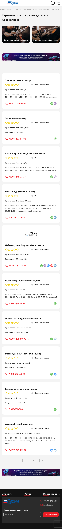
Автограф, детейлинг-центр (19, 424)
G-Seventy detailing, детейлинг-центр (24, 245)
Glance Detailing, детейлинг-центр (23, 318)
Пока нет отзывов (41, 84)
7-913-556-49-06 (17, 374)
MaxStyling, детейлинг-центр (20, 191)
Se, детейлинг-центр (15, 118)
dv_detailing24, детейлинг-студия (22, 280)
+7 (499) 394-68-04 (51, 501)
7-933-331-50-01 (16, 409)
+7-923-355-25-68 (18, 103)
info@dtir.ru (48, 505)
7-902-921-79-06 (17, 217)
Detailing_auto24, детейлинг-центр (23, 354)
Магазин (58, 3)
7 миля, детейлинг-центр (18, 80)
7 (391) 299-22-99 (17, 450)
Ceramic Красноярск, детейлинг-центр (25, 153)
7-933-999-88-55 (17, 303)
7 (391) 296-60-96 (17, 339)
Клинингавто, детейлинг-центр (21, 389)
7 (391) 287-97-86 (17, 139)
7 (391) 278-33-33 (17, 177)
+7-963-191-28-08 (17, 265)
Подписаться (50, 514)
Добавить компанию (53, 3)
